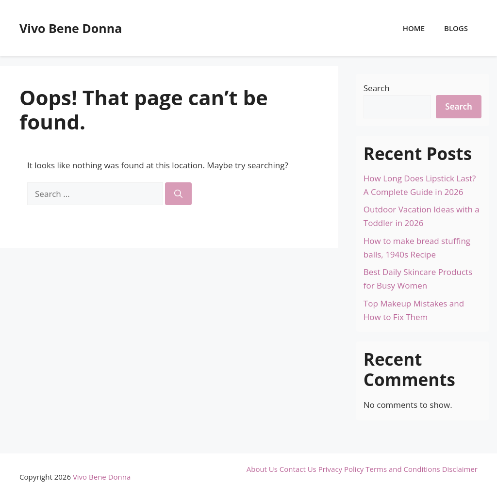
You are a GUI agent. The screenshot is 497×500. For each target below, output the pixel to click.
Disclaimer (460, 469)
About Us (262, 469)
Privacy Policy (341, 469)
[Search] (178, 194)
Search (377, 88)
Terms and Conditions (402, 469)
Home (414, 28)
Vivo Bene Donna (70, 28)
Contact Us (298, 469)
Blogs (456, 28)
